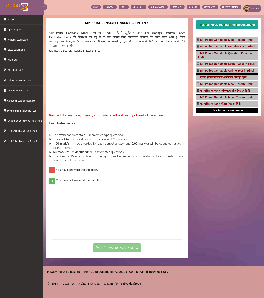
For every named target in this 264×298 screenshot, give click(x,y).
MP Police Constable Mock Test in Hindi (226, 39)
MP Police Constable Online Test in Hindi (227, 70)
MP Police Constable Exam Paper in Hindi (227, 63)
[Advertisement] (117, 87)
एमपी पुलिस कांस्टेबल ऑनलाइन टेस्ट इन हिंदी (223, 77)
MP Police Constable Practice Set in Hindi (227, 46)
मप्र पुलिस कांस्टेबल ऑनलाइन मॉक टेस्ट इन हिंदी (225, 90)
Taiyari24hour (132, 283)
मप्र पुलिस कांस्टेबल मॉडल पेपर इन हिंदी (220, 103)
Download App (158, 272)
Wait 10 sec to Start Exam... (118, 247)
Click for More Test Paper (227, 110)
